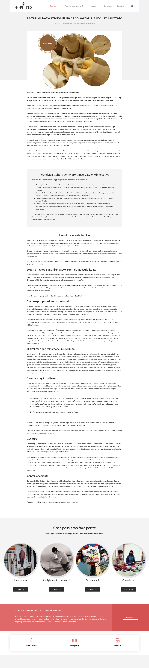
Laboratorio (56, 6)
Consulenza (95, 6)
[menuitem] (132, 6)
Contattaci (123, 6)
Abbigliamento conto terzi (76, 6)
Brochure (117, 646)
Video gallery (74, 646)
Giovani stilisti (31, 646)
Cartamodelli (108, 6)
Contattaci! (130, 617)
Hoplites (57, 23)
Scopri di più (20, 589)
